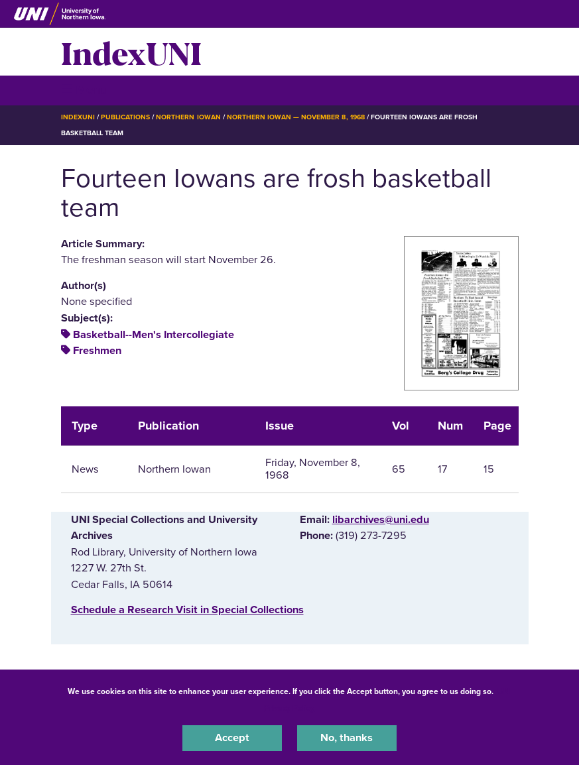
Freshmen (97, 350)
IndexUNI (131, 51)
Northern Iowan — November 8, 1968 (296, 117)
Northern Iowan (188, 117)
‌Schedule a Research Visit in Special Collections (187, 610)
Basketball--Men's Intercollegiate (153, 334)
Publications (125, 117)
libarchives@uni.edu (380, 519)
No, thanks (346, 737)
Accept (232, 737)
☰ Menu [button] (84, 89)
